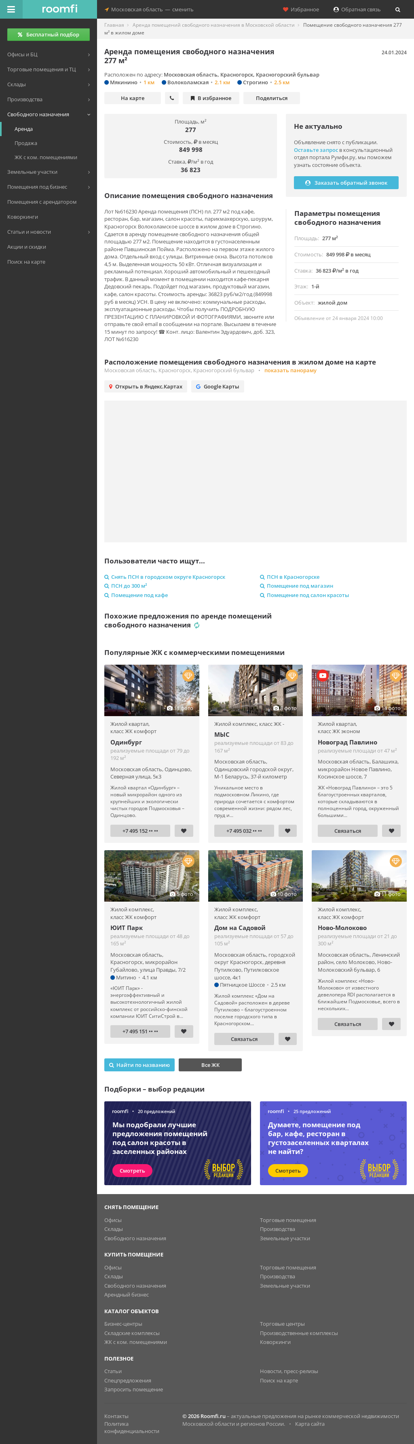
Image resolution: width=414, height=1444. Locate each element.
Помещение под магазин (296, 585)
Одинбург (126, 742)
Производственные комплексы (299, 1333)
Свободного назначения (135, 1238)
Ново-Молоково (342, 928)
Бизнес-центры (123, 1323)
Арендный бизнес (126, 1294)
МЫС (222, 734)
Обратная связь (357, 9)
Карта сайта (310, 1423)
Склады (113, 1229)
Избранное (301, 9)
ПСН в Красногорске (289, 576)
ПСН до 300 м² (125, 585)
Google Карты (217, 386)
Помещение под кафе (136, 595)
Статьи (113, 1371)
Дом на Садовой (240, 928)
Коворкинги (275, 1342)
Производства (277, 1229)
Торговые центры (282, 1323)
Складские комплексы (132, 1333)
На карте (132, 98)
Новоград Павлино (347, 742)
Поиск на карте (279, 1380)
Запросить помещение (133, 1389)
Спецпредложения (127, 1380)
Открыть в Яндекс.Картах (145, 386)
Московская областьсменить (149, 9)
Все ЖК (210, 1065)
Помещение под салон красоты (304, 595)
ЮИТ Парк (126, 928)
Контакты (116, 1416)
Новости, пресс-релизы (289, 1371)
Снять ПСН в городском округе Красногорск (164, 576)
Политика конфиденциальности (131, 1427)
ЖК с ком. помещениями (135, 1342)
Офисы (113, 1220)
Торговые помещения (288, 1220)
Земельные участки (285, 1238)
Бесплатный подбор (48, 34)
